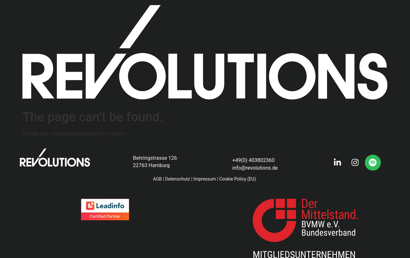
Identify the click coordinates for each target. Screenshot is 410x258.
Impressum (204, 178)
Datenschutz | (178, 178)
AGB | (158, 178)
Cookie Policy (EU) (238, 178)
